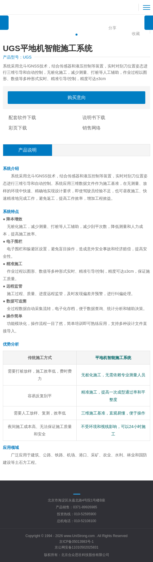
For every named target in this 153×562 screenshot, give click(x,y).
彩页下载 (18, 127)
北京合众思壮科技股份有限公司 (85, 555)
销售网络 (91, 127)
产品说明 (27, 150)
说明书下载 (93, 117)
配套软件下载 (22, 117)
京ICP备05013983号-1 (76, 542)
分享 (112, 28)
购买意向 (76, 97)
